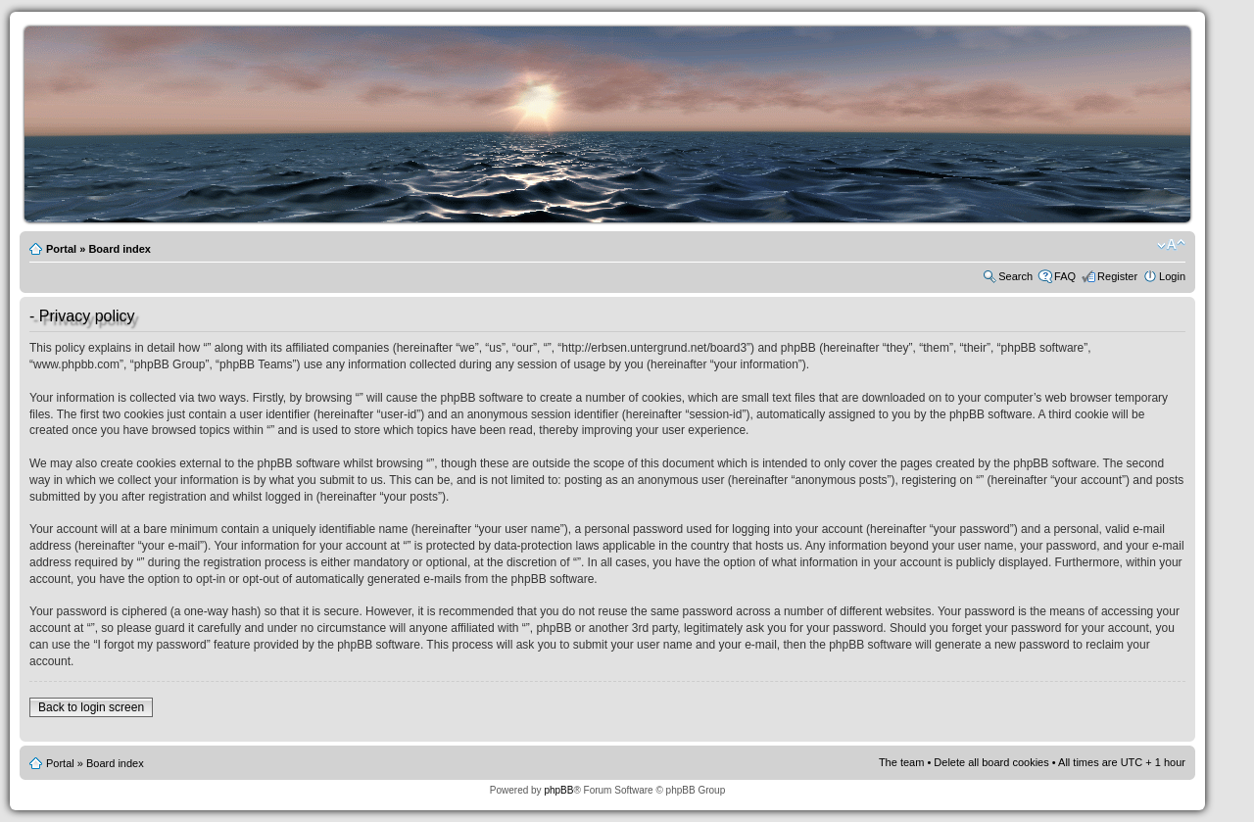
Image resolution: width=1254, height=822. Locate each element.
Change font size (1171, 245)
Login (1172, 276)
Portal (61, 249)
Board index (119, 249)
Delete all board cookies (991, 762)
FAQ (1065, 276)
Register (1117, 276)
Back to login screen (91, 707)
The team (901, 762)
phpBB (558, 790)
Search (1015, 276)
